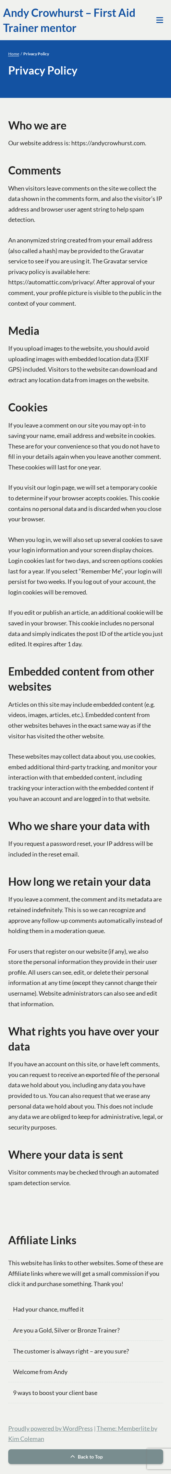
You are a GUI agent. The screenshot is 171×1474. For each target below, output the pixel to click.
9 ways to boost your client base (55, 1392)
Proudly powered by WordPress (50, 1428)
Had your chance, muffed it (48, 1309)
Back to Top (86, 1457)
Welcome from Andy (40, 1371)
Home (13, 53)
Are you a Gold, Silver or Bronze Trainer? (66, 1330)
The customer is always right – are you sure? (71, 1351)
